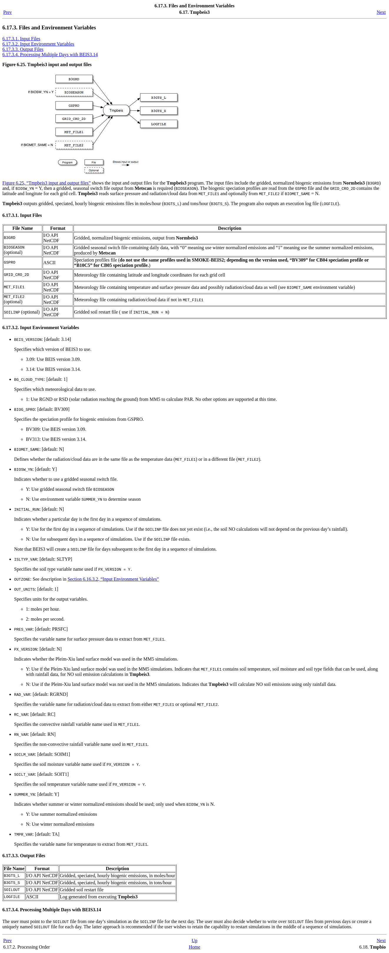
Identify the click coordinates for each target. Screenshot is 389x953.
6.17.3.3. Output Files (23, 49)
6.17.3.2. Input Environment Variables (38, 43)
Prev (7, 12)
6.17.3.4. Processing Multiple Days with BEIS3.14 (50, 54)
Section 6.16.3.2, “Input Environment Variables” (113, 579)
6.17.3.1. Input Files (21, 38)
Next (381, 12)
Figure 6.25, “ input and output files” (46, 182)
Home (194, 946)
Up (195, 940)
